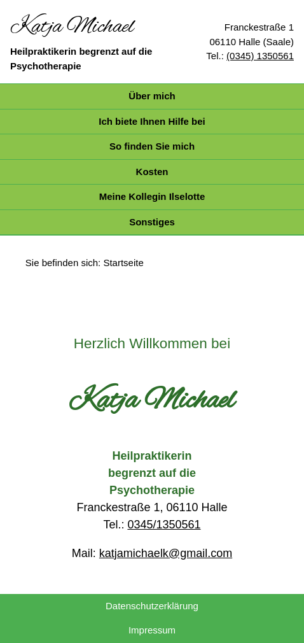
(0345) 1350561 (260, 55)
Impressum (152, 630)
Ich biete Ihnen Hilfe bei (152, 121)
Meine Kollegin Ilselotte (152, 196)
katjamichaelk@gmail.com (165, 553)
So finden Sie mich (152, 146)
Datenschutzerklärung (152, 605)
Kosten (152, 171)
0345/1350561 (163, 524)
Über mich (151, 95)
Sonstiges (152, 221)
